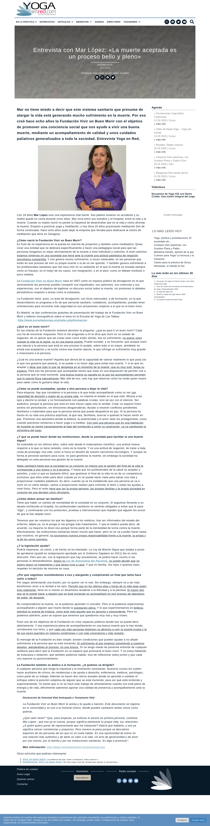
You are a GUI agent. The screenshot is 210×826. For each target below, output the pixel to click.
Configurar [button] (182, 820)
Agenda (157, 107)
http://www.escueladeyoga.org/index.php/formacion (52, 320)
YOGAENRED (130, 22)
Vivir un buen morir (34, 759)
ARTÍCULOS (64, 22)
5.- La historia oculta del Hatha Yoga (168, 299)
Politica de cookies (27, 769)
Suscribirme (82, 777)
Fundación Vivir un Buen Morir (41, 280)
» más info (160, 124)
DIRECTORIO (113, 22)
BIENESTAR (82, 22)
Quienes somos (25, 779)
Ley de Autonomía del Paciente (86, 561)
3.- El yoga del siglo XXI (163, 292)
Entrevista (105, 65)
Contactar (22, 784)
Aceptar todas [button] (198, 820)
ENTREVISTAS (47, 22)
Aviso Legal (23, 774)
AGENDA (99, 22)
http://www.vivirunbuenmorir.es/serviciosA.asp (76, 747)
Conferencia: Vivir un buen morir (42, 762)
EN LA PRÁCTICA (25, 22)
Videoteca (158, 187)
